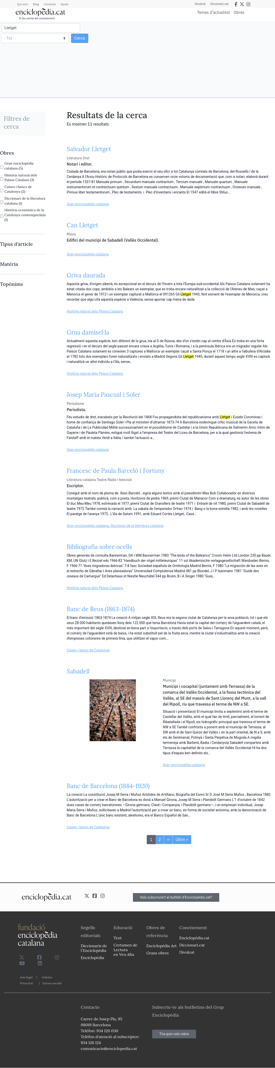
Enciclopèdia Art (162, 945)
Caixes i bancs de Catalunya (88, 650)
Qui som (22, 4)
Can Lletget (82, 225)
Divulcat (200, 4)
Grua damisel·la (88, 332)
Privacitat (26, 983)
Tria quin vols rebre (174, 1034)
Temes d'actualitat (213, 12)
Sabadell (78, 671)
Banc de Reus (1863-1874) (101, 609)
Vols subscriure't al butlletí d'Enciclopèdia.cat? (176, 897)
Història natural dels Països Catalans (95, 311)
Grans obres (158, 952)
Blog (36, 4)
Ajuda (64, 4)
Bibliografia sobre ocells (99, 547)
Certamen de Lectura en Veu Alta (125, 949)
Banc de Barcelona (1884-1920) (108, 786)
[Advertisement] (205, 58)
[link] (23, 153)
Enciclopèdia (92, 957)
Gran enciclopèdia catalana (88, 204)
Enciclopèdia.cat (194, 937)
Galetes (47, 977)
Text (117, 937)
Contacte (50, 4)
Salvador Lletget (89, 149)
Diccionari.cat (219, 4)
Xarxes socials (52, 983)
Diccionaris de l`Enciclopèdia (94, 948)
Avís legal (26, 977)
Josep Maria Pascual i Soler (104, 394)
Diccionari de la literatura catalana (136, 526)
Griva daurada (86, 275)
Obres (239, 12)
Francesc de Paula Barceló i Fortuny (116, 471)
